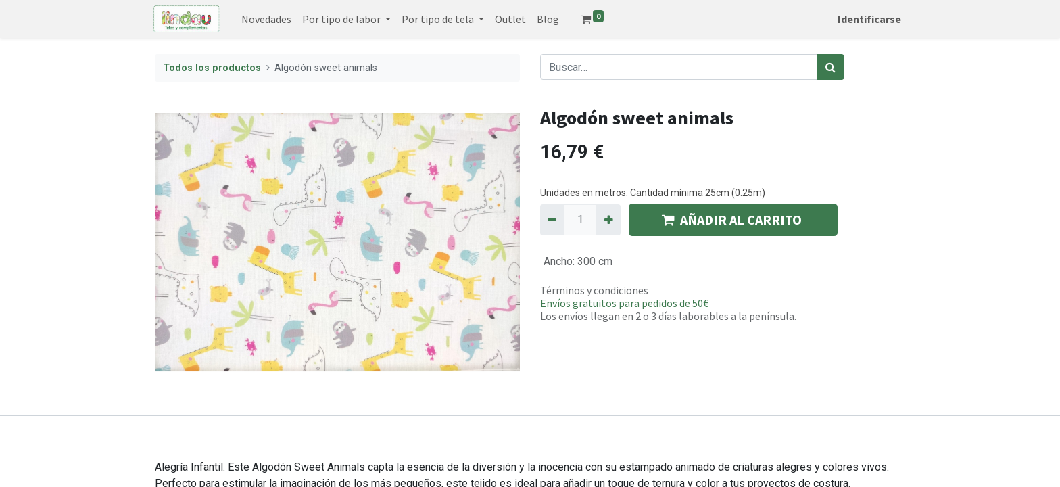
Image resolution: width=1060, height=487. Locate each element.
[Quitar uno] (552, 219)
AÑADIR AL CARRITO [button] (733, 219)
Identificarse (868, 19)
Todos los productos (212, 68)
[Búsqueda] (830, 67)
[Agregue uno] (608, 219)
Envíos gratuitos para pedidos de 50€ (624, 303)
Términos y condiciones (594, 290)
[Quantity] (580, 219)
